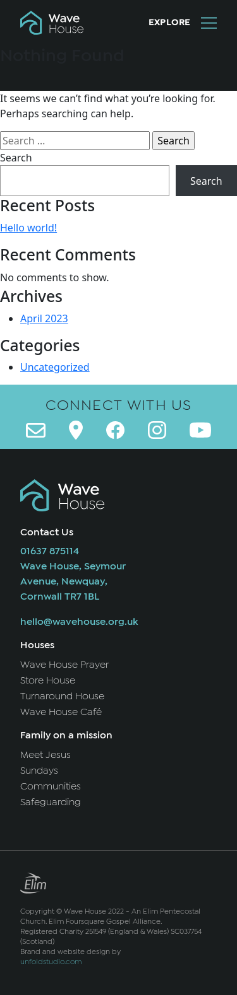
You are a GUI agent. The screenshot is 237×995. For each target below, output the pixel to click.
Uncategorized (55, 367)
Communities (50, 786)
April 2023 (44, 318)
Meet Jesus (45, 755)
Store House (47, 680)
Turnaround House (62, 696)
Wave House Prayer (64, 665)
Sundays (39, 770)
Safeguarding (50, 802)
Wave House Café (61, 712)
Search (16, 158)
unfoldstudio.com (51, 961)
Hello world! (28, 228)
